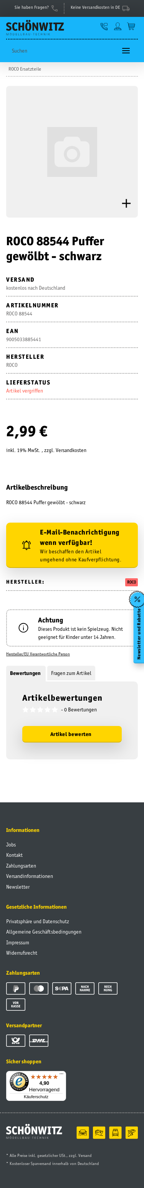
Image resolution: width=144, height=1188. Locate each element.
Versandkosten (71, 450)
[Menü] (61, 1075)
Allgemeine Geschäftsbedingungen (43, 931)
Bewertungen (26, 673)
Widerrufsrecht (21, 952)
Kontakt (14, 854)
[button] (104, 26)
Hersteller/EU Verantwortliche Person (38, 654)
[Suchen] (61, 51)
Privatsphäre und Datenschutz (37, 921)
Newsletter (18, 886)
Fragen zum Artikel (71, 673)
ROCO (131, 582)
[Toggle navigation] (126, 51)
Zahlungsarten (21, 865)
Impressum (17, 942)
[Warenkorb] (131, 26)
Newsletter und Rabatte (138, 634)
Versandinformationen (29, 876)
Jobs (11, 844)
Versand (85, 1155)
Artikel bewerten (71, 734)
